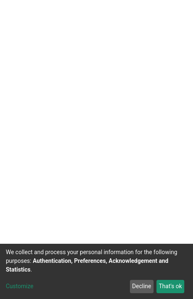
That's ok (170, 286)
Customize (19, 286)
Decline (141, 286)
